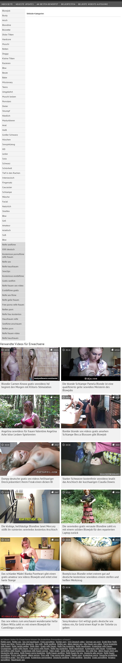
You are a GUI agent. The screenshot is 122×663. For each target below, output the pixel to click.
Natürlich (6, 206)
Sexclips (6, 271)
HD (3, 149)
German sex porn (93, 642)
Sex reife (39, 644)
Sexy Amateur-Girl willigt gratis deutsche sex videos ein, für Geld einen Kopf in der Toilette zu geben (89, 624)
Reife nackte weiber (20, 646)
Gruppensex (6, 648)
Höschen (6, 139)
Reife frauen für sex (74, 653)
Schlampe (7, 192)
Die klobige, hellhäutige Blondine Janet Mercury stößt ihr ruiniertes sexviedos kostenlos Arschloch (29, 528)
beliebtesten (68, 4)
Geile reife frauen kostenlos (72, 651)
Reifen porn (7, 309)
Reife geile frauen (10, 299)
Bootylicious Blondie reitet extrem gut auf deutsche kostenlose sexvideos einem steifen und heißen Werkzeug (90, 577)
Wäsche (6, 196)
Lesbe (5, 153)
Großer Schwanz (10, 134)
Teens (5, 87)
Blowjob (6, 10)
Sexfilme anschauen (12, 323)
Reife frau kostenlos (11, 314)
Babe (4, 77)
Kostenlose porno (90, 655)
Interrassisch (8, 177)
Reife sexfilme (9, 244)
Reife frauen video (11, 333)
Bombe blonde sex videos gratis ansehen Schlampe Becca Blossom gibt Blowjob (85, 433)
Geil (4, 220)
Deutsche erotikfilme (108, 655)
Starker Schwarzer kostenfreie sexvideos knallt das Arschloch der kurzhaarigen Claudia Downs (88, 480)
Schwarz (6, 163)
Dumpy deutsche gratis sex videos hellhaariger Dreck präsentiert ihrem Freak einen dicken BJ (27, 480)
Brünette (6, 29)
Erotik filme (107, 642)
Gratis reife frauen (48, 646)
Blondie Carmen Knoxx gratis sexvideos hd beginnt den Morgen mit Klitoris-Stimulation (26, 385)
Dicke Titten (8, 34)
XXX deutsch (8, 249)
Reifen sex (16, 642)
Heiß (4, 130)
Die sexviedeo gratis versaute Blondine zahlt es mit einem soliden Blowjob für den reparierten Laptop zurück (89, 529)
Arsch (4, 20)
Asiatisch (6, 230)
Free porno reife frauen (13, 304)
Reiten (5, 48)
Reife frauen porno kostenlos (32, 653)
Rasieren (6, 63)
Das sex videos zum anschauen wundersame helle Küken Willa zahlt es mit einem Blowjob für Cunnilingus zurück (29, 624)
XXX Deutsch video (76, 642)
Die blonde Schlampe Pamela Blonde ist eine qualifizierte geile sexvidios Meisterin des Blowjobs (87, 387)
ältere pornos (34, 655)
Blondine (6, 25)
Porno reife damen (19, 655)
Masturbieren (8, 120)
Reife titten (34, 646)
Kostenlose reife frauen (102, 646)
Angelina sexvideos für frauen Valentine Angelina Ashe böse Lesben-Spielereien (29, 433)
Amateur (6, 225)
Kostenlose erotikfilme (13, 276)
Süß (4, 235)
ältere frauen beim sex (108, 651)
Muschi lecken (9, 96)
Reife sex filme (9, 295)
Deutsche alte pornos (93, 653)
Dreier (5, 106)
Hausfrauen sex (18, 660)
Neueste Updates (25, 4)
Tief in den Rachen (11, 173)
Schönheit (7, 168)
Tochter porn (61, 642)
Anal (4, 125)
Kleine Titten (8, 58)
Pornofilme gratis (8, 657)
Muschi (5, 44)
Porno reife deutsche (25, 644)
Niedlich (6, 115)
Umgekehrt (7, 91)
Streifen (6, 211)
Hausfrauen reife (10, 319)
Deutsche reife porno (10, 653)
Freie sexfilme (76, 657)
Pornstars (6, 101)
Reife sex (6, 261)
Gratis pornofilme (99, 657)
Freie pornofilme (47, 642)
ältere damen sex (75, 644)
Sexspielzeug (8, 144)
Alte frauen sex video (93, 644)
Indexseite (7, 4)
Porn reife (45, 655)
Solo (4, 158)
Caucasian (7, 187)
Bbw (4, 68)
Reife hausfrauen (10, 266)
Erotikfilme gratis (10, 290)
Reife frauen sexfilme (55, 653)
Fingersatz (7, 182)
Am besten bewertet (47, 4)
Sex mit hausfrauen (30, 642)
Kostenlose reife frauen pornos (34, 651)
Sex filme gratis (23, 657)
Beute (5, 72)
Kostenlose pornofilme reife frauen (13, 255)
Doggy (5, 53)
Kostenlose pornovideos (41, 657)
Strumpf (6, 110)
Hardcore (6, 39)
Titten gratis (54, 651)
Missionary (7, 82)
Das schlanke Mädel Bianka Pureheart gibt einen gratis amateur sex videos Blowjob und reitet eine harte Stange (29, 577)
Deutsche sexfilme (61, 657)
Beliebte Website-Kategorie (93, 4)
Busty (4, 15)
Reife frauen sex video (12, 285)
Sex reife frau (91, 651)
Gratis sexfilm (8, 280)
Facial (5, 201)
